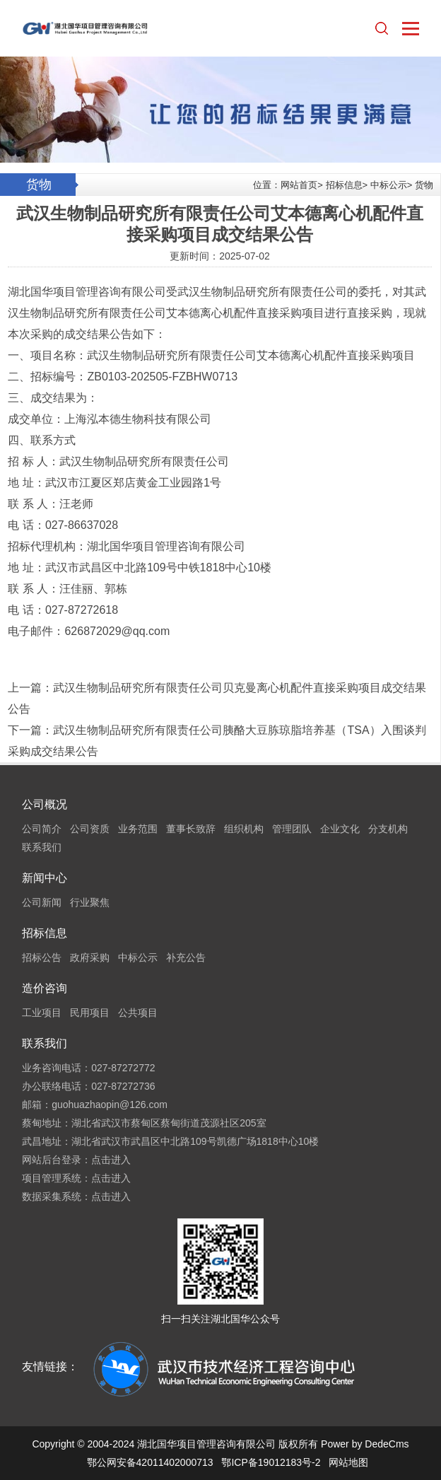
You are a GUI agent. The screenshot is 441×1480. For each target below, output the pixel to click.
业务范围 (138, 828)
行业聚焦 (90, 902)
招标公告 (41, 957)
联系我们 (41, 847)
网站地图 (348, 1462)
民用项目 (90, 1012)
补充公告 (186, 957)
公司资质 (90, 828)
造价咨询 (44, 988)
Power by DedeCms (365, 1444)
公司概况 (44, 804)
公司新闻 (41, 902)
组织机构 (244, 828)
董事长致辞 (191, 828)
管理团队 (292, 828)
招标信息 (344, 185)
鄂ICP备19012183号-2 (270, 1462)
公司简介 (41, 828)
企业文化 (340, 828)
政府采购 (90, 957)
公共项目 (138, 1012)
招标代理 (30, 546)
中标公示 (388, 185)
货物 (424, 185)
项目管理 (75, 292)
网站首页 (299, 185)
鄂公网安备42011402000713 (150, 1462)
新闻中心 (44, 878)
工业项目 (41, 1012)
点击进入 (111, 1159)
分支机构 (388, 828)
